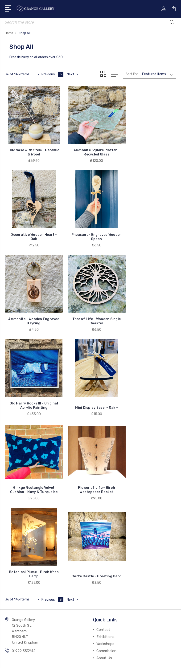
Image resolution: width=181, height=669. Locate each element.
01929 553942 (23, 466)
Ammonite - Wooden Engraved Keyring (90, 228)
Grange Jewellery (22, 533)
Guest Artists (19, 519)
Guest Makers (19, 526)
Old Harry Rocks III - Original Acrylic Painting (32, 309)
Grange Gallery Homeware (28, 504)
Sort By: (132, 74)
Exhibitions (105, 452)
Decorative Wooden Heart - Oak (149, 148)
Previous (46, 74)
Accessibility (112, 638)
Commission (106, 466)
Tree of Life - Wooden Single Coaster (149, 228)
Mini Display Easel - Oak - (90, 311)
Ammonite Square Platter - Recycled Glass (90, 148)
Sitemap (110, 628)
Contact (103, 445)
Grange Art (17, 540)
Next (73, 74)
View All (14, 547)
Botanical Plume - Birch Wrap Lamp (90, 389)
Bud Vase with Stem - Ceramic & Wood (32, 148)
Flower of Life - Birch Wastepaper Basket (31, 389)
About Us (104, 473)
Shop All (14, 497)
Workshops (105, 459)
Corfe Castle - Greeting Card (149, 389)
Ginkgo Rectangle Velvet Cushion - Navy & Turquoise (149, 309)
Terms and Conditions (76, 638)
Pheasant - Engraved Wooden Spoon (32, 228)
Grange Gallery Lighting (27, 512)
